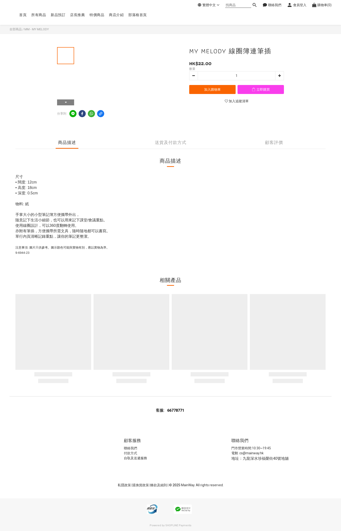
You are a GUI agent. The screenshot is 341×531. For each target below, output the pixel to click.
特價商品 (97, 15)
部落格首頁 (137, 15)
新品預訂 (58, 15)
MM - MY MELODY (36, 29)
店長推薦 (77, 15)
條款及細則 (159, 485)
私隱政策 (124, 485)
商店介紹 (116, 15)
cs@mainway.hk (251, 453)
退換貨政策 (141, 485)
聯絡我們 (130, 448)
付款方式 (130, 453)
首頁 (23, 15)
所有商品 (38, 15)
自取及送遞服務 (135, 458)
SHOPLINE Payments (178, 525)
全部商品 (15, 29)
